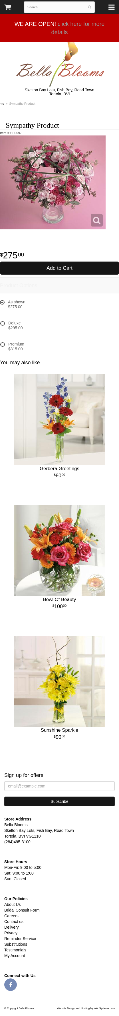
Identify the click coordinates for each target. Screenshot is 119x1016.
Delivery (11, 927)
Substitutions (15, 944)
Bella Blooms (59, 64)
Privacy (10, 933)
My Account (14, 955)
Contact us (13, 921)
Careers (11, 916)
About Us (12, 904)
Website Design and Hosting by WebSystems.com (86, 1008)
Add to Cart (59, 268)
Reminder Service (20, 938)
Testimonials (15, 950)
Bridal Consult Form (22, 910)
